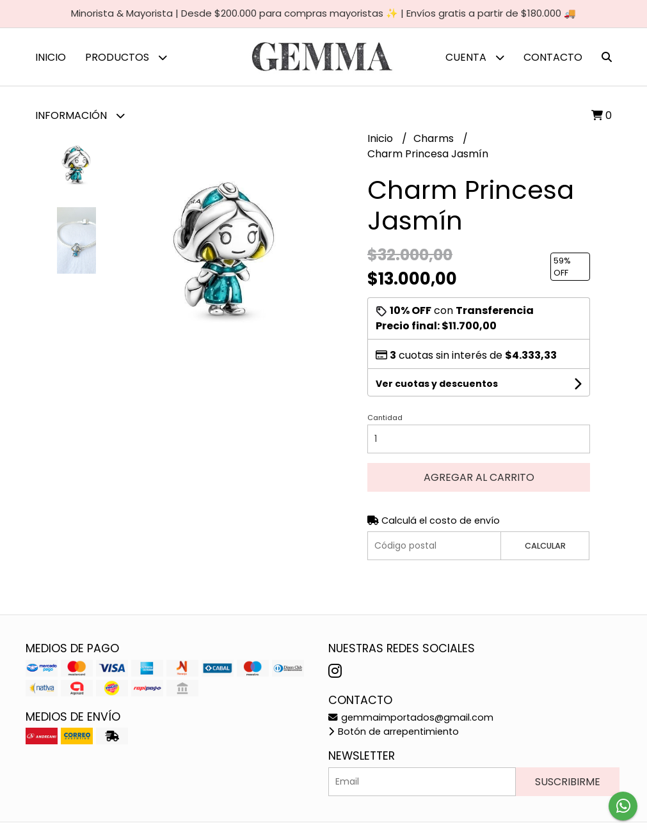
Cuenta (474, 57)
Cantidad (385, 417)
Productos (126, 57)
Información (80, 115)
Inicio (50, 57)
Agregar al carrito (479, 477)
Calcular (545, 545)
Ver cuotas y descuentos (437, 383)
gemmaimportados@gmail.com (410, 717)
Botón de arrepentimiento (393, 731)
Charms (434, 138)
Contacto (552, 57)
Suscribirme (567, 781)
